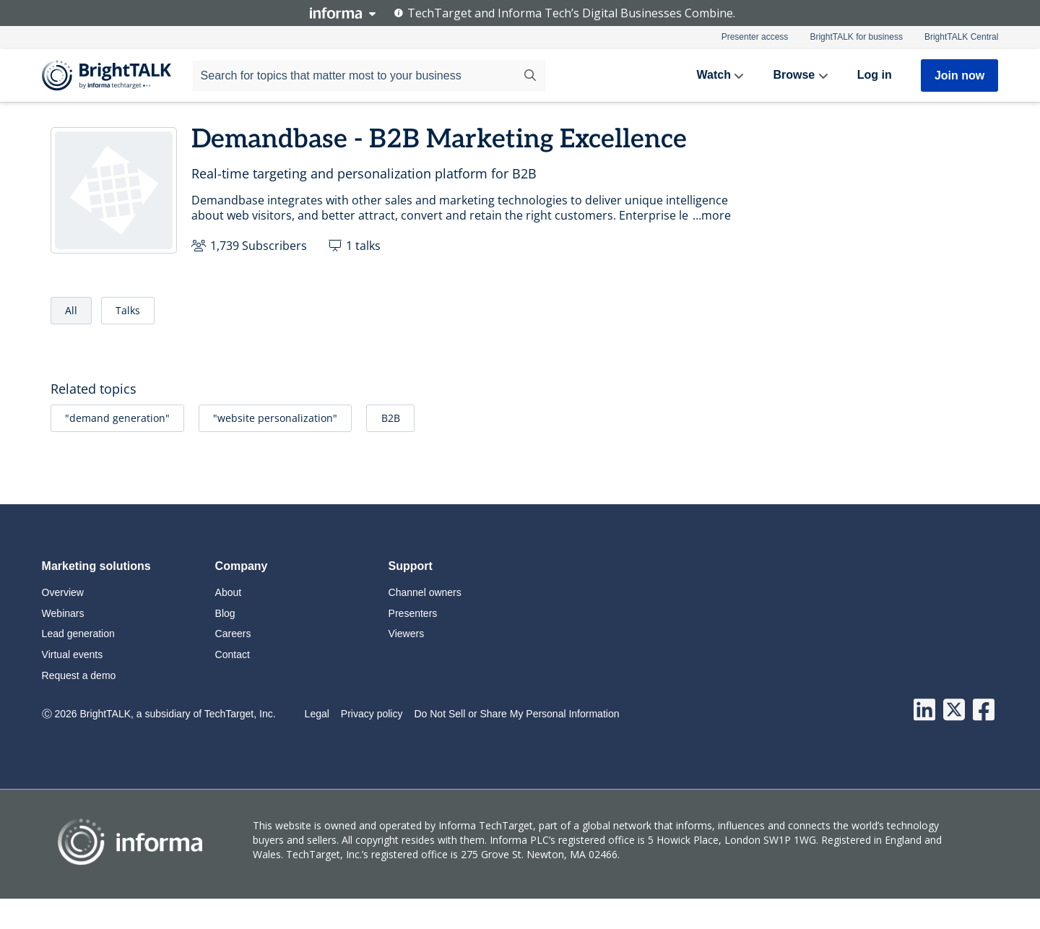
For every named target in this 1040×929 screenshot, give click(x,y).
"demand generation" (117, 418)
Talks (128, 310)
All (71, 310)
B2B (390, 418)
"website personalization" (275, 418)
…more (712, 215)
